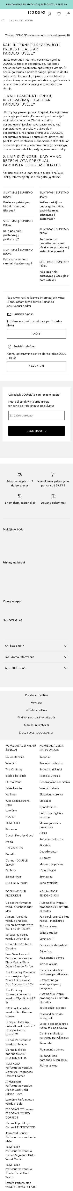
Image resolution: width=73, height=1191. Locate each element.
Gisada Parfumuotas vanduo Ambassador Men (19, 907)
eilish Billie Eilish (15, 775)
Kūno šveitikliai (49, 883)
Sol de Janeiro (14, 757)
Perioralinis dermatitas (54, 945)
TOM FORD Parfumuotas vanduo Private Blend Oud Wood (18, 1171)
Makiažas (46, 800)
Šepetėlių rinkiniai (51, 769)
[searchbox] (36, 20)
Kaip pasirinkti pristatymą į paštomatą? (12, 235)
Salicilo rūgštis (49, 932)
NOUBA (10, 816)
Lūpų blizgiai (48, 870)
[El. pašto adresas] (36, 415)
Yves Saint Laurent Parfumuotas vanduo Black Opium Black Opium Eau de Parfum (19, 960)
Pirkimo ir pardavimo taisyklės (36, 717)
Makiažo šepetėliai (51, 864)
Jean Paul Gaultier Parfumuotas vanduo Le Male (20, 1137)
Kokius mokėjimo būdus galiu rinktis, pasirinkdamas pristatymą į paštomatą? (52, 210)
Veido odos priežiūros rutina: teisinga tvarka (54, 1026)
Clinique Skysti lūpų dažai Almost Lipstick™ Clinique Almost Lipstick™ (20, 1028)
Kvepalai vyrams (50, 775)
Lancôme (11, 810)
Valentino (11, 763)
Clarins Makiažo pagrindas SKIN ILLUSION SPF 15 (16, 1054)
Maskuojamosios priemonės (50, 825)
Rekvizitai (36, 702)
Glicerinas (46, 951)
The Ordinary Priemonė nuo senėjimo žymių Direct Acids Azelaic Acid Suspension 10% (20, 978)
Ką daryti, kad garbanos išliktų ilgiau (54, 1058)
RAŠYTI (36, 333)
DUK (20, 35)
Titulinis (10, 35)
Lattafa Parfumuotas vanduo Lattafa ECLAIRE (20, 1185)
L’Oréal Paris (13, 782)
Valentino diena (49, 788)
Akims (43, 833)
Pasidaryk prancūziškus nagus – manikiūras (54, 918)
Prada (9, 842)
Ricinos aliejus (48, 926)
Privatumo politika (36, 695)
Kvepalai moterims (51, 763)
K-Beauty (45, 858)
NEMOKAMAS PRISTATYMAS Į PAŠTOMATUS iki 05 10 (36, 4)
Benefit (9, 854)
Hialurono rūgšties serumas (51, 815)
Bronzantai (46, 876)
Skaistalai (45, 845)
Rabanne (11, 829)
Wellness (11, 794)
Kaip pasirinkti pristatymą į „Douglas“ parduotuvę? (54, 276)
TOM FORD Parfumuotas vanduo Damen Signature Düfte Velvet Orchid (20, 1153)
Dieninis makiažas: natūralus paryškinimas (54, 972)
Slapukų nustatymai (36, 725)
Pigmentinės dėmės (52, 957)
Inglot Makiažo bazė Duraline (18, 946)
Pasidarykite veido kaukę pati (51, 1016)
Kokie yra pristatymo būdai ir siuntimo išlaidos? (16, 206)
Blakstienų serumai (51, 794)
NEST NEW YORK (16, 883)
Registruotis (36, 431)
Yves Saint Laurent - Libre (18, 803)
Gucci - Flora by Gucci (19, 835)
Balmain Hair (13, 876)
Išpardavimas (48, 807)
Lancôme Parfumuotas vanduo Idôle (19, 1101)
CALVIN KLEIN (14, 848)
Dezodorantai (48, 851)
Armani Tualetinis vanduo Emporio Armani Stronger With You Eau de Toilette (19, 923)
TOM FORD (12, 823)
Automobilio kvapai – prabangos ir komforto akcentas (54, 907)
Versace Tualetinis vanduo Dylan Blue (17, 936)
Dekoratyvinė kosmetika (55, 782)
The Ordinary (13, 769)
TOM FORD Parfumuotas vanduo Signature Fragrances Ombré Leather (19, 1070)
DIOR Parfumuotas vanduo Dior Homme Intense (18, 1012)
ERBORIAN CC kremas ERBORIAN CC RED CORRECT (19, 1113)
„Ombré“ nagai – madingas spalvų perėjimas (50, 984)
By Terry (10, 870)
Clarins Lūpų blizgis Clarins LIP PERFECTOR (20, 1125)
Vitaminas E (47, 939)
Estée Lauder (13, 788)
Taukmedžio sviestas (53, 1007)
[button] (36, 645)
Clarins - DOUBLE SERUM (16, 862)
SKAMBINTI (36, 366)
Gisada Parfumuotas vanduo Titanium (18, 1042)
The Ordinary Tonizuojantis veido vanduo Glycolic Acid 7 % (20, 996)
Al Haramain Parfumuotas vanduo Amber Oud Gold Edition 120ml (18, 1088)
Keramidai (46, 1043)
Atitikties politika (36, 710)
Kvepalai (45, 757)
